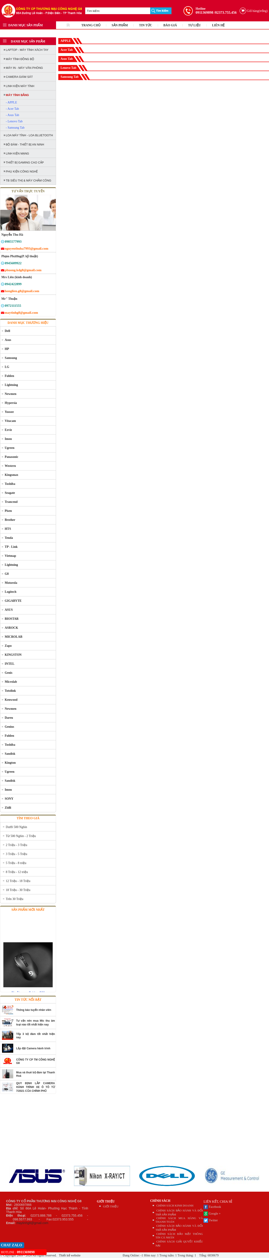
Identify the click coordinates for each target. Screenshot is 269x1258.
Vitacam (10, 421)
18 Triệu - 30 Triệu (18, 890)
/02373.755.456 (225, 12)
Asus (8, 340)
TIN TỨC (145, 25)
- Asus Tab (12, 115)
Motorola (11, 582)
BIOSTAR (12, 618)
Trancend (11, 502)
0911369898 (204, 12)
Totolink (10, 690)
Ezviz (8, 430)
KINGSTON (13, 654)
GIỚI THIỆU (106, 1201)
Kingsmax (11, 475)
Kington (10, 762)
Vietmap (10, 555)
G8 (7, 573)
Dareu (9, 717)
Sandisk (10, 753)
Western (10, 466)
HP (7, 349)
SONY (9, 798)
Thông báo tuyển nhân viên (33, 1010)
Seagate (10, 493)
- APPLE (11, 102)
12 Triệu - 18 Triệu (18, 881)
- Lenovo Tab (14, 121)
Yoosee (9, 412)
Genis (8, 672)
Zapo (8, 645)
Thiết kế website (69, 1255)
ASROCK (11, 627)
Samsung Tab (70, 76)
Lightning (11, 385)
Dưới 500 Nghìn (16, 827)
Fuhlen (9, 376)
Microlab (11, 681)
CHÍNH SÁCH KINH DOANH (174, 1205)
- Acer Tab (12, 108)
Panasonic (11, 457)
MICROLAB (13, 636)
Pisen (8, 511)
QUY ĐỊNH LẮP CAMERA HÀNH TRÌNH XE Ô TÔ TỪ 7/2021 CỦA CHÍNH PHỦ (35, 1087)
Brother (10, 520)
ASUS (9, 609)
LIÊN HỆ (218, 25)
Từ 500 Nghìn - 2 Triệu (21, 836)
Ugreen (9, 448)
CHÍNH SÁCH (160, 1200)
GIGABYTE (13, 600)
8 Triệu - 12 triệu (17, 872)
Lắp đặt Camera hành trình (33, 1048)
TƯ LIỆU (194, 25)
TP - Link (11, 546)
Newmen (10, 394)
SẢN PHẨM (120, 25)
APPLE (66, 41)
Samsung (11, 358)
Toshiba (10, 484)
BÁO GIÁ (170, 25)
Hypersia (11, 403)
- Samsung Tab (15, 127)
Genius (9, 726)
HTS (8, 529)
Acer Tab (67, 49)
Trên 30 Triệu (14, 899)
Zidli (8, 807)
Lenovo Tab (68, 67)
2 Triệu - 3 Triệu (16, 845)
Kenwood (11, 699)
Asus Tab (67, 58)
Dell (7, 331)
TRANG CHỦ (90, 25)
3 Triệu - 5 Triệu (16, 854)
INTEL (10, 663)
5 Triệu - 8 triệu (16, 863)
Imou (8, 439)
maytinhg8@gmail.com (32, 1223)
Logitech (10, 591)
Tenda (9, 537)
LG (7, 367)
